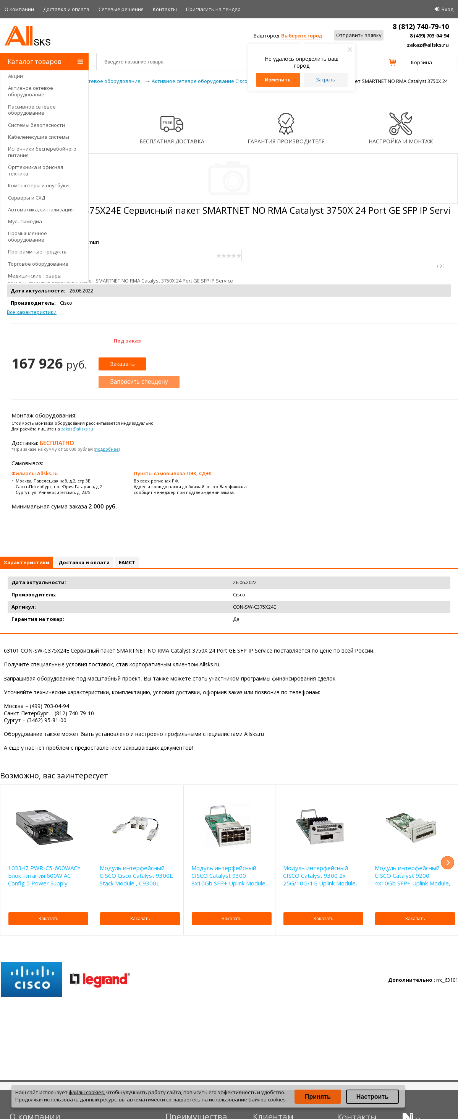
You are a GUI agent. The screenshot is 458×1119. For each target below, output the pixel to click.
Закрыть (325, 79)
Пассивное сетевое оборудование (32, 110)
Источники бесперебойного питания (42, 152)
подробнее (107, 449)
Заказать (122, 363)
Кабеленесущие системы (38, 136)
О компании (19, 9)
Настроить (372, 1096)
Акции (15, 76)
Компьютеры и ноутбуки (38, 185)
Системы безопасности (36, 125)
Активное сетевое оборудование (30, 91)
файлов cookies (267, 1099)
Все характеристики (32, 312)
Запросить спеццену (139, 381)
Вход (447, 9)
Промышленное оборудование (27, 236)
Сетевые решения (121, 9)
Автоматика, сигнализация (41, 209)
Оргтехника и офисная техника (35, 170)
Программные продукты (38, 251)
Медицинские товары (34, 275)
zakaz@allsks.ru (428, 44)
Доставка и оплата (66, 9)
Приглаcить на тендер (213, 9)
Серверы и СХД (26, 197)
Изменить (278, 79)
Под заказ (127, 340)
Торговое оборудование (38, 263)
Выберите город (301, 35)
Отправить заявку (359, 35)
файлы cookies (86, 1092)
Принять (318, 1096)
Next (447, 862)
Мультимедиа (25, 221)
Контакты (165, 9)
